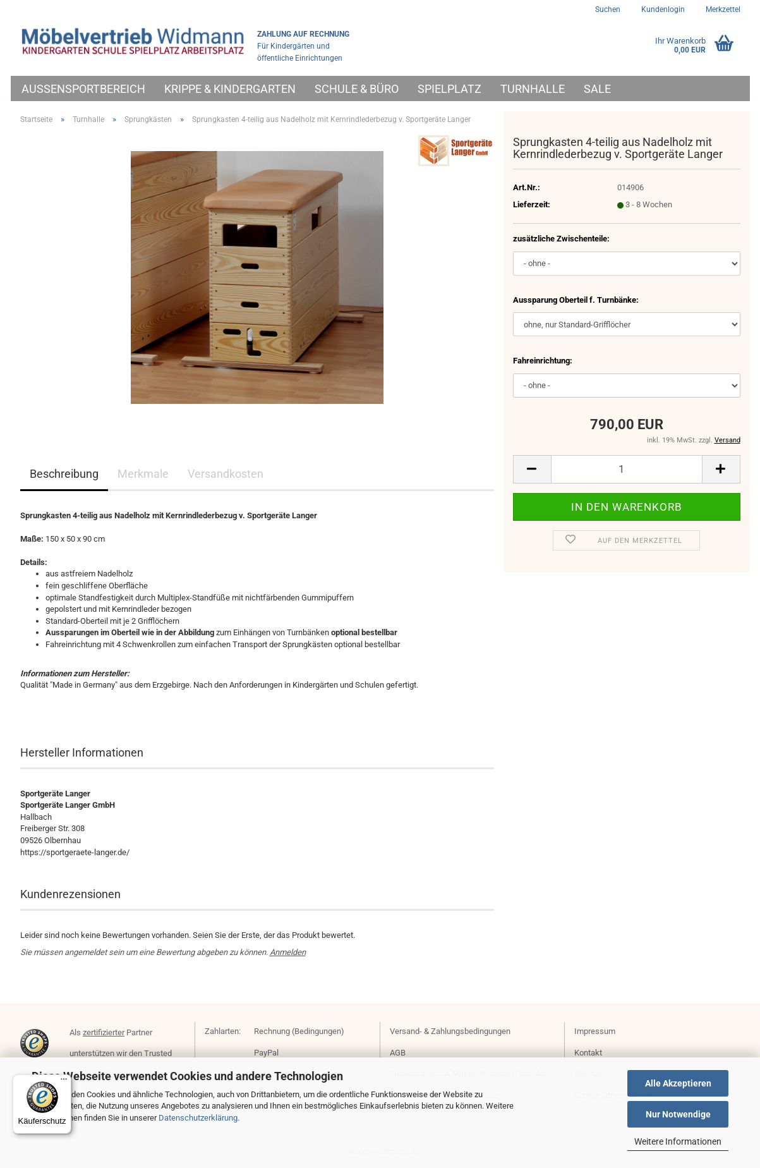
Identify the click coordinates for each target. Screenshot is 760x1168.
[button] (532, 469)
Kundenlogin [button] (662, 9)
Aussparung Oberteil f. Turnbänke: (576, 300)
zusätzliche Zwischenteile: (561, 238)
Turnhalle (532, 88)
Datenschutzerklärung (198, 1117)
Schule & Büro (357, 88)
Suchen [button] (607, 9)
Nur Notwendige (678, 1114)
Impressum (594, 1031)
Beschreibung (64, 473)
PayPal (266, 1052)
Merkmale (143, 473)
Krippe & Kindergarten (230, 88)
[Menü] (63, 1082)
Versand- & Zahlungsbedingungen (450, 1031)
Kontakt (588, 1052)
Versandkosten (225, 473)
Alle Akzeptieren (678, 1083)
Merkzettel (722, 9)
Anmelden (288, 952)
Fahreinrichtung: (542, 360)
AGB (398, 1052)
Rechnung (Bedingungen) (299, 1031)
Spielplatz (449, 88)
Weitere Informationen (677, 1141)
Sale (597, 88)
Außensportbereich (83, 88)
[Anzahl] (627, 469)
